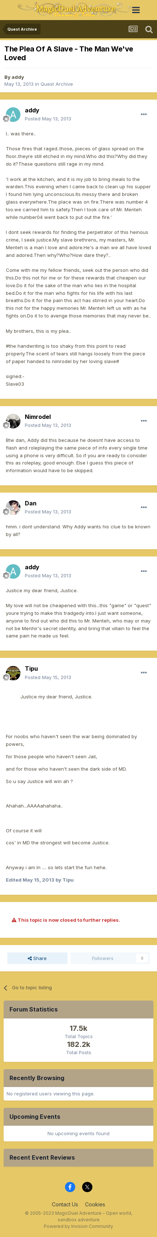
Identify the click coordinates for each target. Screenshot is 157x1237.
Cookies (95, 1204)
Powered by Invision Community (78, 1226)
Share (37, 958)
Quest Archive (57, 84)
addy (18, 77)
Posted (48, 119)
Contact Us (65, 1204)
